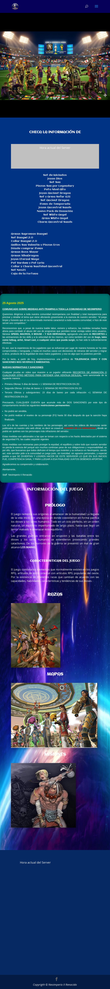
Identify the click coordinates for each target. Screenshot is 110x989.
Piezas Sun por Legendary (55, 186)
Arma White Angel (55, 218)
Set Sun (55, 182)
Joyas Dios (54, 178)
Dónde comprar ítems (27, 248)
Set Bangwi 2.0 (22, 237)
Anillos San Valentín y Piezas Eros (35, 245)
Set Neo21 (18, 270)
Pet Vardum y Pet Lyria (27, 263)
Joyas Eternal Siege (25, 259)
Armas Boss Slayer (24, 252)
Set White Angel (55, 214)
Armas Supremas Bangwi (29, 234)
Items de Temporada (55, 204)
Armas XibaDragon (25, 255)
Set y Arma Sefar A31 (54, 196)
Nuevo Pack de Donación (55, 211)
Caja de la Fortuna (24, 273)
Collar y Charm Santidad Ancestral (36, 266)
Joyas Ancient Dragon (55, 193)
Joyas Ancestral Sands (55, 207)
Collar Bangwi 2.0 (24, 241)
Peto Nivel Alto (55, 189)
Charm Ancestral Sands (55, 222)
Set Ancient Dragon (55, 200)
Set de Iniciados (55, 175)
